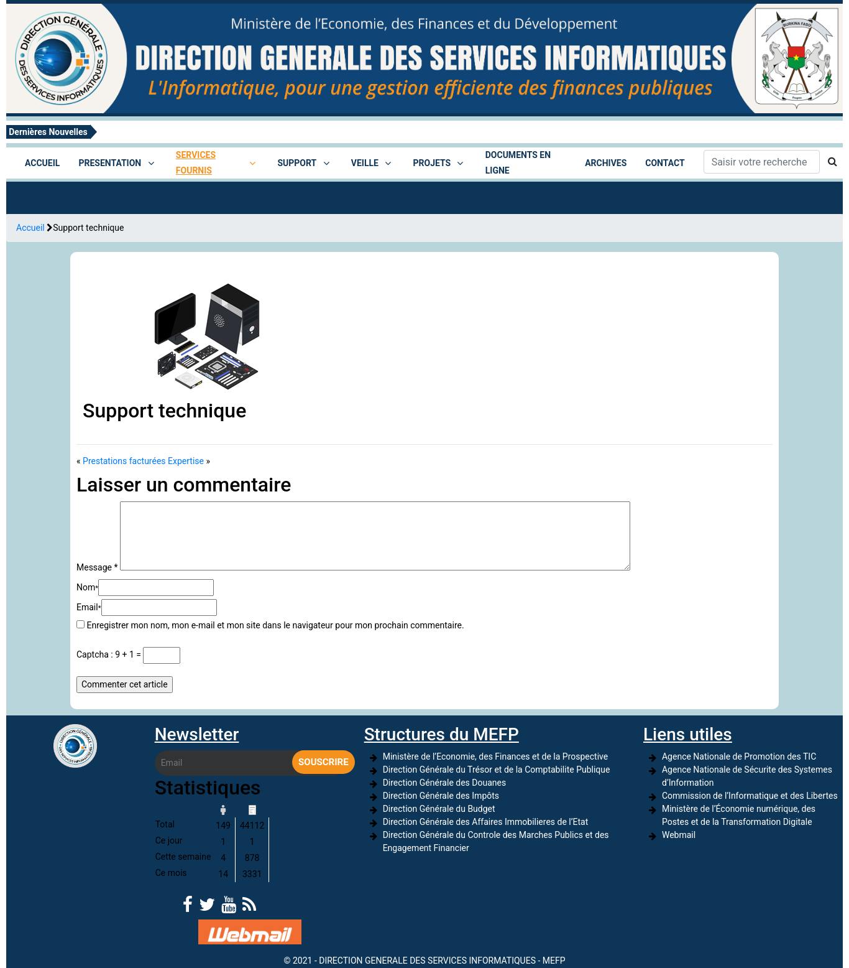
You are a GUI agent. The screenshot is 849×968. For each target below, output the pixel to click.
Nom (87, 587)
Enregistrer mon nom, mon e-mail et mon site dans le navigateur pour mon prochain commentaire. (275, 625)
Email (88, 607)
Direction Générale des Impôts (441, 796)
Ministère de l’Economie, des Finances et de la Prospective (495, 756)
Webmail (678, 835)
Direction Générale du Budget (439, 809)
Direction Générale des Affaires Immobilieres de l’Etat (486, 822)
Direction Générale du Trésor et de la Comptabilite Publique (496, 770)
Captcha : (94, 654)
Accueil (30, 228)
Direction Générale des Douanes (445, 783)
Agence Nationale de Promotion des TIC (739, 756)
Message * (97, 567)
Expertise (186, 461)
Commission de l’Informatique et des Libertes (750, 796)
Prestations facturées (124, 461)
